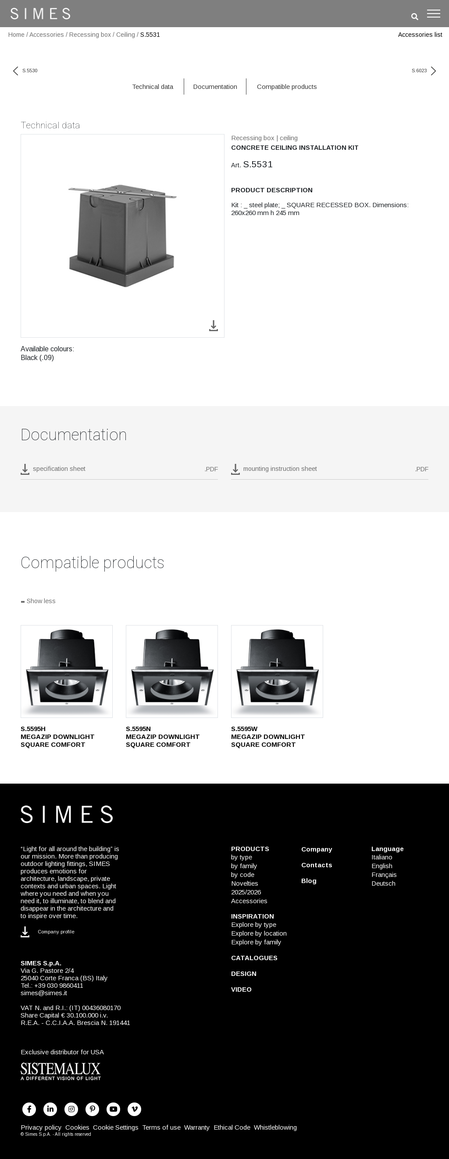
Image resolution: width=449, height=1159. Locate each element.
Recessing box (90, 34)
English (381, 865)
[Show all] (224, 602)
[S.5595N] (172, 671)
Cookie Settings (116, 1127)
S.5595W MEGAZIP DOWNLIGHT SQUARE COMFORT (268, 736)
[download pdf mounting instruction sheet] (329, 472)
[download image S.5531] (213, 325)
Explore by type (253, 924)
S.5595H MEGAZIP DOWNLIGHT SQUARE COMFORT (58, 736)
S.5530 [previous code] (25, 70)
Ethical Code (232, 1127)
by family (244, 865)
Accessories (46, 34)
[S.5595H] (67, 671)
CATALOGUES (254, 957)
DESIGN (244, 973)
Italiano (381, 857)
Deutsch (383, 883)
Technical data (152, 86)
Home (16, 34)
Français (384, 874)
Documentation (215, 86)
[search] (414, 17)
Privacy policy (41, 1127)
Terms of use (161, 1127)
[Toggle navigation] (433, 13)
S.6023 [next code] (424, 70)
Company (316, 849)
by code (242, 874)
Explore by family (256, 942)
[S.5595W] (277, 671)
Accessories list (420, 34)
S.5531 (150, 34)
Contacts (316, 865)
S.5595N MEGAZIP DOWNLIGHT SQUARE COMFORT (163, 736)
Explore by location (259, 933)
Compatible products (287, 86)
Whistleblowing (275, 1127)
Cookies (77, 1127)
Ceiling (125, 34)
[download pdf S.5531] (119, 472)
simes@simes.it (44, 992)
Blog (309, 880)
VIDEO (241, 989)
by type (241, 857)
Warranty (197, 1127)
